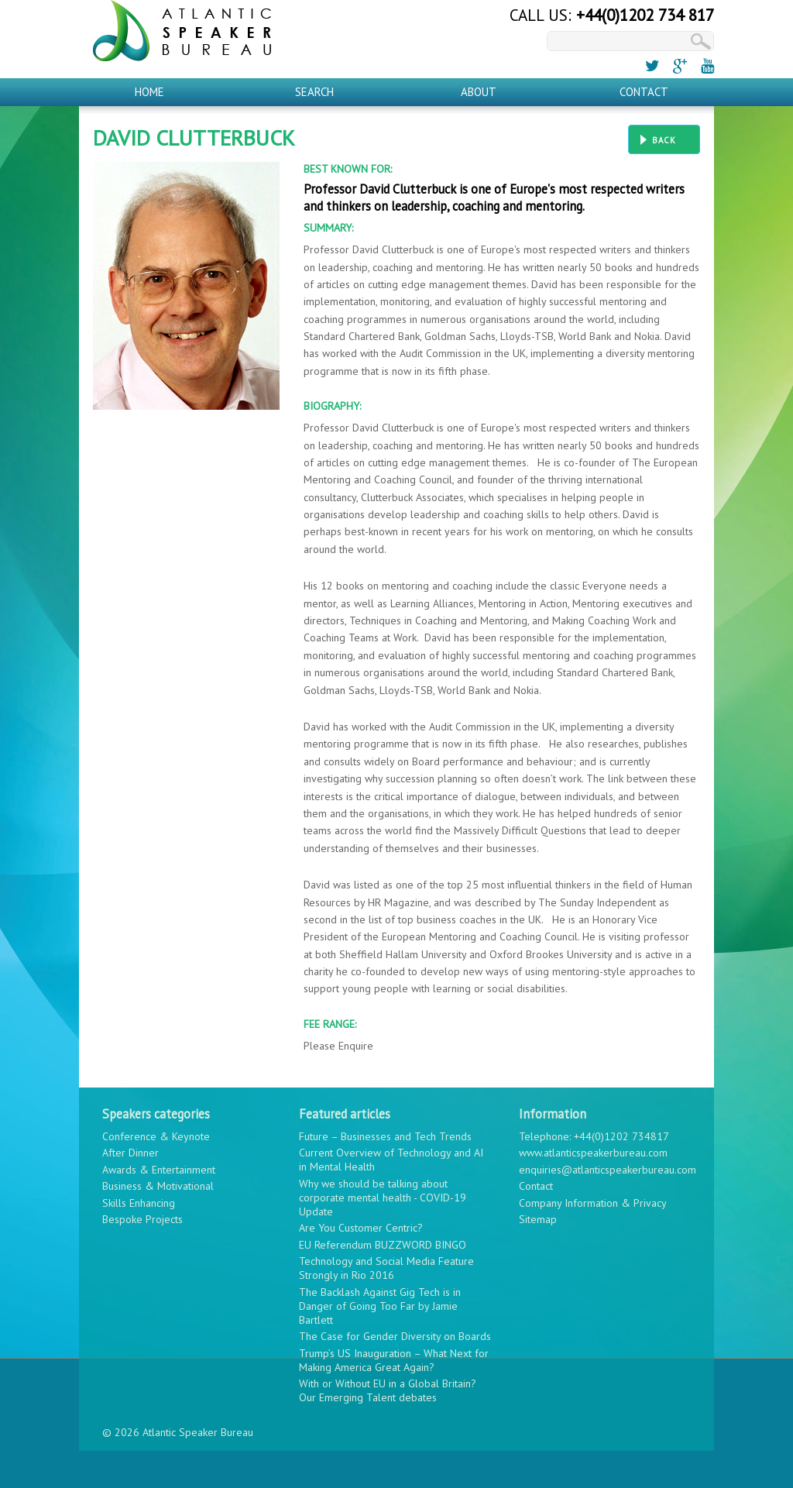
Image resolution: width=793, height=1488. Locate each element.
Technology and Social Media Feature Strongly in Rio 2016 (386, 1268)
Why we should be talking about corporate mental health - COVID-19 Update (382, 1197)
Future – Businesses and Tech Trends (385, 1136)
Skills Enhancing (138, 1203)
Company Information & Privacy (593, 1203)
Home (149, 91)
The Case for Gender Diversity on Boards (395, 1336)
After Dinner (130, 1153)
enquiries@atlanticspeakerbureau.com (607, 1170)
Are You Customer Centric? (361, 1228)
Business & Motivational (158, 1186)
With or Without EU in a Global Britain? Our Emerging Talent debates (387, 1390)
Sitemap (538, 1219)
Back (664, 140)
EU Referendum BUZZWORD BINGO (382, 1245)
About (478, 91)
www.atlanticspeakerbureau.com (593, 1153)
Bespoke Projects (142, 1219)
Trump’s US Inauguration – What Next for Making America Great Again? (394, 1360)
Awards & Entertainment (158, 1170)
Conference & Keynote (156, 1136)
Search (314, 91)
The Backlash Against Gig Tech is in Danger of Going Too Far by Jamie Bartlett (380, 1306)
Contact (644, 91)
